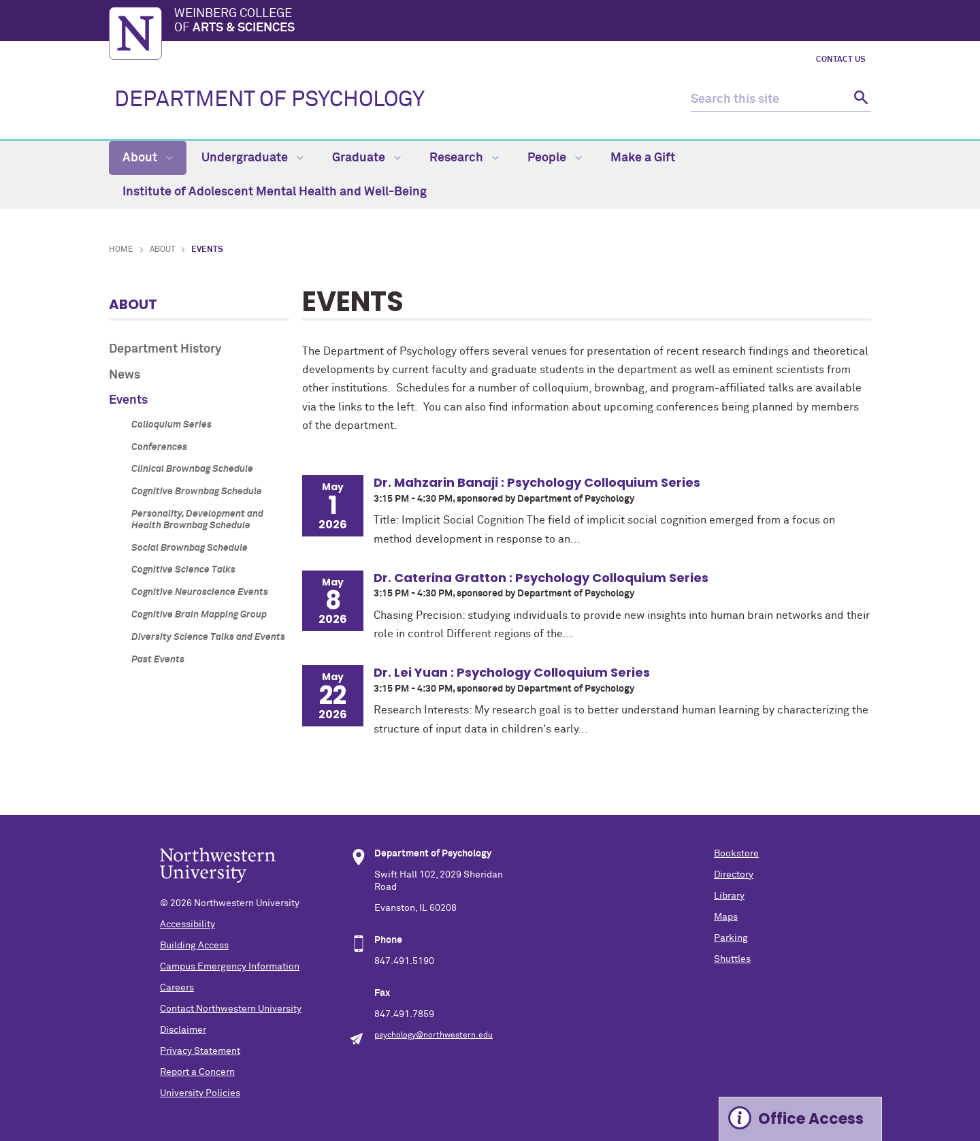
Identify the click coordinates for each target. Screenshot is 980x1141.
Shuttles (732, 959)
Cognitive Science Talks (183, 570)
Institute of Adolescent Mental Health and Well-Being (274, 192)
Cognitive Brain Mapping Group (199, 615)
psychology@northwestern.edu (433, 1035)
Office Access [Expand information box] (811, 1118)
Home (121, 250)
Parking (731, 938)
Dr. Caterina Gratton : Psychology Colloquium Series (541, 577)
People (554, 158)
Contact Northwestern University (230, 1009)
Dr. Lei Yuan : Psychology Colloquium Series (512, 672)
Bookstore (736, 853)
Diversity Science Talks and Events (208, 637)
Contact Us (841, 60)
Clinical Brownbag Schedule (192, 469)
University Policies (200, 1093)
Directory (733, 875)
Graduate (366, 158)
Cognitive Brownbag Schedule (196, 491)
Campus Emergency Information (229, 966)
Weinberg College (522, 21)
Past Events (157, 659)
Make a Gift (642, 158)
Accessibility (187, 924)
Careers (177, 988)
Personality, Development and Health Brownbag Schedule (197, 519)
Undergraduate (252, 158)
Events (128, 400)
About (147, 158)
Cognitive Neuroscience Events (199, 592)
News (124, 375)
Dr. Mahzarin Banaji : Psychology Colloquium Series (537, 482)
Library (729, 896)
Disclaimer (183, 1030)
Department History (165, 349)
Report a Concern (197, 1072)
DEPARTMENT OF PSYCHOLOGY (269, 100)
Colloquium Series (171, 425)
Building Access (194, 945)
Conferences (159, 447)
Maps (726, 917)
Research (464, 158)
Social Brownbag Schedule (189, 548)
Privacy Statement (200, 1051)
